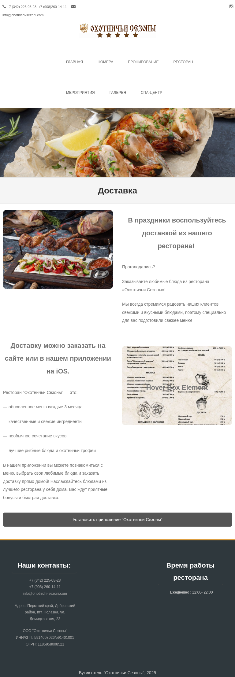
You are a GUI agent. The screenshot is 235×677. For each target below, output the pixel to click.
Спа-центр (151, 92)
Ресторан (183, 62)
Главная (74, 62)
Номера (105, 62)
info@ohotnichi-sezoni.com (23, 15)
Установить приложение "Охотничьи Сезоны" (117, 519)
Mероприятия (80, 92)
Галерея (118, 92)
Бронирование (143, 62)
